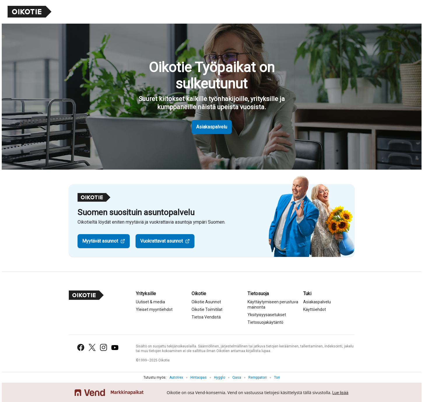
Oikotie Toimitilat (207, 309)
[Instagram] (103, 347)
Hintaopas (198, 377)
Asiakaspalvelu (211, 127)
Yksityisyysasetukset (267, 314)
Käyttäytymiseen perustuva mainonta (273, 304)
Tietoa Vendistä (206, 317)
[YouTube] (114, 347)
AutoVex (176, 377)
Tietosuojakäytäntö (265, 322)
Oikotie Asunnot (206, 302)
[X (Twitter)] (92, 347)
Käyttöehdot (314, 309)
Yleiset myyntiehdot (154, 309)
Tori (277, 377)
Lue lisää (340, 392)
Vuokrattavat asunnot (161, 241)
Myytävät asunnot (100, 241)
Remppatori (257, 377)
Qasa (236, 377)
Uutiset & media (150, 302)
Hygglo (219, 377)
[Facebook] (80, 347)
